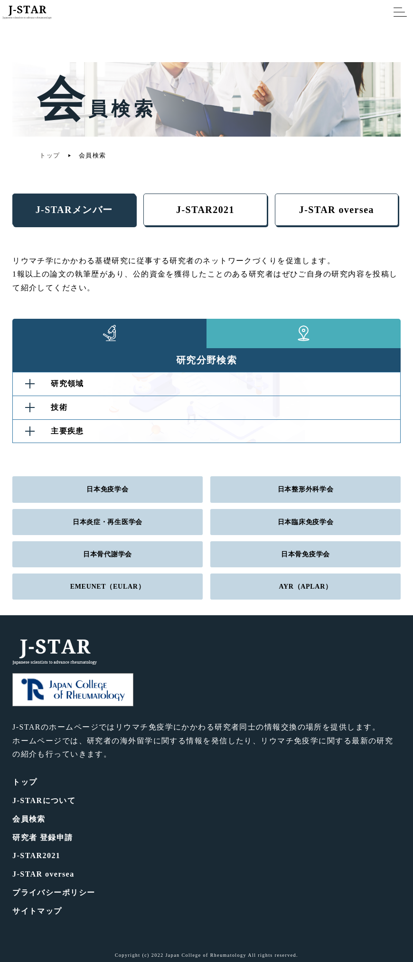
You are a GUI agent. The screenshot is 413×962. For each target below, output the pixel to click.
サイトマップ (37, 911)
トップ (49, 155)
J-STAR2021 (205, 209)
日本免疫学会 (107, 489)
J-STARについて (43, 800)
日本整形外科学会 (306, 489)
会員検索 (29, 819)
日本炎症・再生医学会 (107, 522)
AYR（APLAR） (305, 586)
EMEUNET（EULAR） (107, 586)
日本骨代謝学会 (107, 554)
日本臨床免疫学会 (306, 522)
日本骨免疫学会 (305, 554)
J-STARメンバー (74, 209)
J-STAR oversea (336, 209)
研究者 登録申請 (42, 837)
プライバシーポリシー (53, 892)
